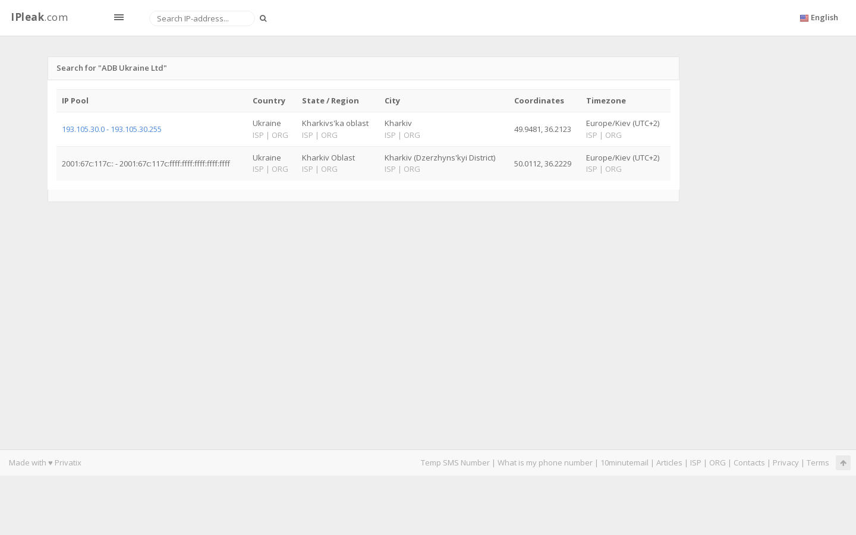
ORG (717, 462)
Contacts (749, 462)
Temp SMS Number (455, 462)
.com (39, 17)
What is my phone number (545, 462)
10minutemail (624, 462)
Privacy (786, 462)
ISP (696, 462)
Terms (818, 462)
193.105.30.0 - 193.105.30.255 (112, 129)
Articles (669, 462)
